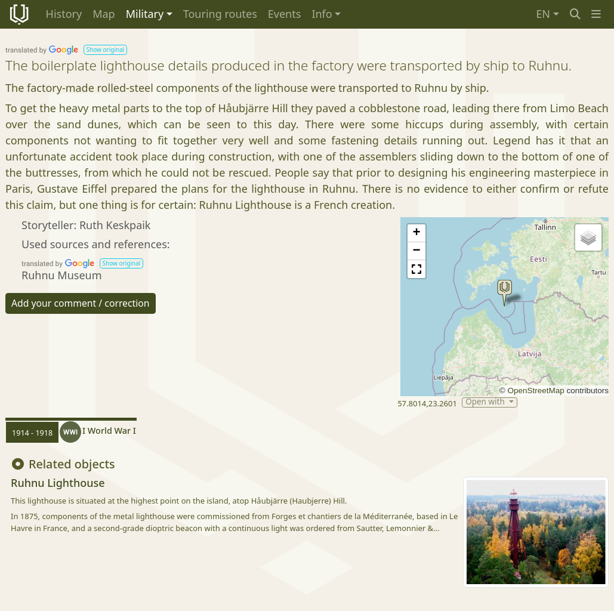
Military (144, 14)
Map (103, 14)
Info (321, 14)
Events (284, 14)
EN (543, 14)
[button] (596, 14)
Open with (486, 402)
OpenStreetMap (535, 390)
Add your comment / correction (80, 303)
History (64, 14)
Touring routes (220, 14)
